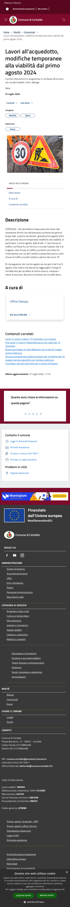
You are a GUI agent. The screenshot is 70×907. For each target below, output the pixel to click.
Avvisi (10, 704)
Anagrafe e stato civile (18, 611)
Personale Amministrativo (20, 592)
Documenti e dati (15, 597)
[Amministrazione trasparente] (24, 9)
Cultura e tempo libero (18, 616)
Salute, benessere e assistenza (27, 672)
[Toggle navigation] (6, 19)
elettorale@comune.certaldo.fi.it (36, 766)
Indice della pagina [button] (18, 183)
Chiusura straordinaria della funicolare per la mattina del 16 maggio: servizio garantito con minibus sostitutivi (35, 358)
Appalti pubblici (14, 630)
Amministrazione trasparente (21, 854)
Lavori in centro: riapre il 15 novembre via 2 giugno (30, 339)
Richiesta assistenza (17, 840)
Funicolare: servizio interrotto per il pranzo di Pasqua (31, 363)
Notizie (10, 694)
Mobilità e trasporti (16, 639)
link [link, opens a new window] (63, 889)
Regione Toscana (12, 3)
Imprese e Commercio (17, 625)
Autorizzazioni (19, 677)
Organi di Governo (16, 569)
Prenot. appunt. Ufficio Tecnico (22, 826)
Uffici (9, 578)
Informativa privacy (16, 859)
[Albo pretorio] (42, 9)
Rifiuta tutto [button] (47, 895)
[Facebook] (7, 555)
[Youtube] (15, 555)
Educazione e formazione (24, 653)
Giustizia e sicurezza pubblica (26, 658)
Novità (17, 32)
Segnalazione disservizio (19, 831)
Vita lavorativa (14, 620)
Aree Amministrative (17, 573)
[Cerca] (64, 20)
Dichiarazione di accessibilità (21, 868)
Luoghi (10, 717)
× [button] (67, 872)
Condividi (12, 103)
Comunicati (29, 32)
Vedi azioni (27, 103)
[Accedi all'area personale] (7, 9)
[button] (35, 902)
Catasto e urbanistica (17, 634)
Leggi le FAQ (13, 835)
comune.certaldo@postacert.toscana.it (26, 759)
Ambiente (16, 667)
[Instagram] (22, 555)
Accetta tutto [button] (23, 895)
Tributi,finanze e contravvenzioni (28, 663)
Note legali (12, 863)
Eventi (10, 722)
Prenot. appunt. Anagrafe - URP (22, 821)
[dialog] (35, 888)
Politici (10, 587)
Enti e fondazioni (15, 583)
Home (6, 32)
